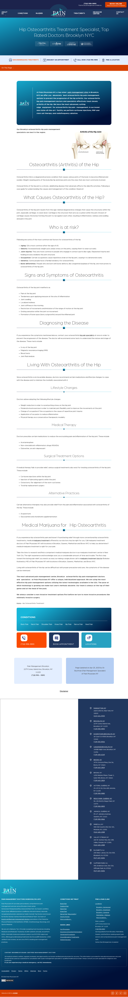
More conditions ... (66, 919)
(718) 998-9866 (99, 819)
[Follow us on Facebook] (116, 993)
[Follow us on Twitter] (120, 993)
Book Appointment (63, 644)
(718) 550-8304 (99, 742)
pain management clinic (78, 93)
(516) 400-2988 (99, 832)
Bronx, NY (98, 760)
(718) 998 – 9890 (38, 675)
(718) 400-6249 (99, 755)
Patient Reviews (65, 940)
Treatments (80, 13)
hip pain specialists (87, 336)
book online (116, 5)
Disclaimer (64, 691)
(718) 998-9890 (89, 5)
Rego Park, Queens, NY (103, 799)
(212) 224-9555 (99, 716)
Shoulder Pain (46, 624)
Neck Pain (35, 624)
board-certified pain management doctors (15, 919)
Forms (45, 971)
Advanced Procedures (67, 934)
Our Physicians (65, 929)
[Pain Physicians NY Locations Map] (39, 789)
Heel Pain (89, 624)
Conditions (23, 13)
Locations (90, 644)
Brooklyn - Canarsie (102, 912)
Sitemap (33, 971)
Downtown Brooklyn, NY (104, 734)
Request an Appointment (58, 60)
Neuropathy (72, 914)
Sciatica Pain (64, 906)
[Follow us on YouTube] (125, 993)
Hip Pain (68, 624)
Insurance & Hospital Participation (71, 932)
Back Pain (24, 624)
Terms (20, 971)
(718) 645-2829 (99, 768)
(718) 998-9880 (99, 793)
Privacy (13, 971)
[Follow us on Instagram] (112, 993)
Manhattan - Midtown (103, 915)
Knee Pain (59, 624)
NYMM (15, 993)
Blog (39, 971)
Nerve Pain (78, 624)
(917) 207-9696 (99, 858)
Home (58, 13)
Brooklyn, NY (99, 721)
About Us (5, 13)
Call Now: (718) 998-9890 (88, 60)
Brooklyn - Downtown (103, 910)
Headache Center (101, 13)
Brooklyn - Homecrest (103, 907)
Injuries (38, 13)
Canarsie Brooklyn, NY (103, 747)
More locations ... (101, 918)
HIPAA (26, 971)
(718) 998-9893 (99, 806)
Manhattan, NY (100, 708)
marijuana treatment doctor (91, 559)
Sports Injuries (65, 917)
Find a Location (114, 60)
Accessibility (5, 971)
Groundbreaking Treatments (25, 60)
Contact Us (122, 13)
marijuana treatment (41, 541)
